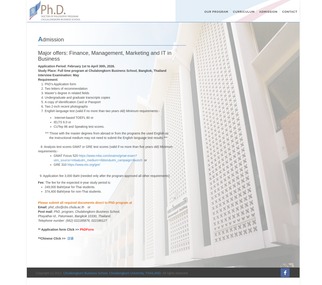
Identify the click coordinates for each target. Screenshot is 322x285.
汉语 (70, 238)
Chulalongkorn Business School (85, 273)
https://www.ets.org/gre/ (83, 164)
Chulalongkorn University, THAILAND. (135, 273)
